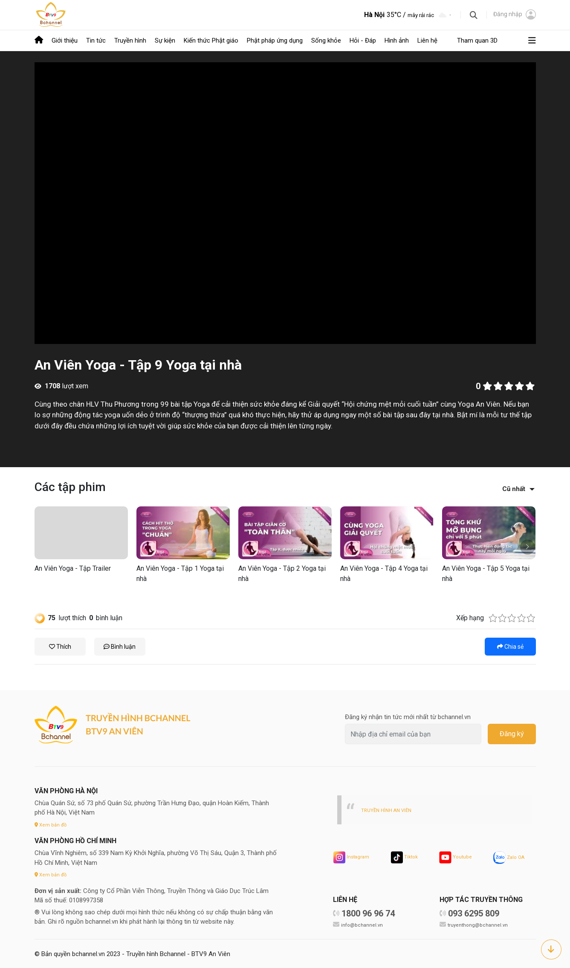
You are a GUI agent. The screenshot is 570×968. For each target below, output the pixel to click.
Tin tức (96, 40)
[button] (527, 546)
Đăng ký (512, 733)
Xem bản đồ (52, 824)
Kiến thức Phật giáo (211, 40)
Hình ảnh (397, 40)
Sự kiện (165, 40)
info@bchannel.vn (363, 924)
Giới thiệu (65, 40)
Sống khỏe (326, 40)
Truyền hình (130, 40)
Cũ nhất (513, 488)
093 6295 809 (473, 912)
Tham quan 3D (477, 40)
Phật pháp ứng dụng (275, 40)
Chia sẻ (510, 645)
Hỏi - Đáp (363, 40)
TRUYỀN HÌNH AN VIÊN (389, 809)
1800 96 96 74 (368, 912)
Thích (60, 645)
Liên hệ (427, 40)
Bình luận (120, 645)
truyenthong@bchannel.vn (480, 924)
